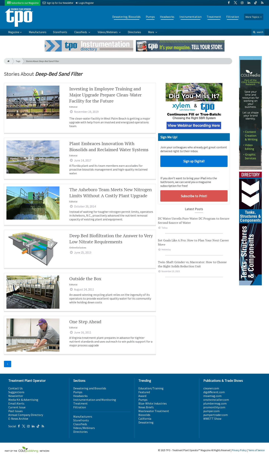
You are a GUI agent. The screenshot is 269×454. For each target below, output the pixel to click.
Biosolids (144, 415)
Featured (144, 392)
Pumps (150, 17)
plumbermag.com (215, 403)
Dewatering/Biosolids (126, 17)
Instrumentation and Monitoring (94, 400)
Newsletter (15, 396)
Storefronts (60, 32)
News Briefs (146, 407)
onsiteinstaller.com (216, 400)
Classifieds (81, 32)
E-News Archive (18, 418)
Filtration (232, 17)
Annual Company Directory (25, 415)
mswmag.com (212, 396)
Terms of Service (256, 450)
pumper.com (211, 411)
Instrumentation (190, 17)
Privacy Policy (239, 450)
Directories (134, 32)
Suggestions (16, 392)
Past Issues (15, 411)
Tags (18, 61)
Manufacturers (37, 32)
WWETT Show (212, 418)
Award (142, 396)
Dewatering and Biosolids (89, 388)
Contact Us (15, 388)
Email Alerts (16, 403)
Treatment (214, 17)
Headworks (167, 17)
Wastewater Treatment (153, 411)
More (151, 32)
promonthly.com (214, 407)
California (144, 418)
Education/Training (151, 388)
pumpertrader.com (215, 415)
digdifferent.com (214, 392)
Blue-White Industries (152, 403)
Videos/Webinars (108, 32)
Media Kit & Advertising (23, 400)
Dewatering (146, 422)
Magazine (13, 32)
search (258, 32)
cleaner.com (211, 388)
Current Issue (17, 407)
